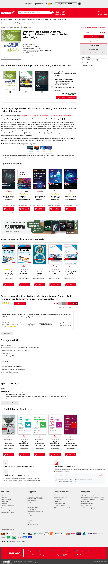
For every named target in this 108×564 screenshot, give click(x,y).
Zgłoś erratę (4, 361)
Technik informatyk (19, 369)
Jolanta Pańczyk (9, 278)
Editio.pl (55, 551)
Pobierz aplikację (8, 23)
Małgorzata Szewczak (38, 278)
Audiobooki (31, 19)
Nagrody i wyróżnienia (60, 505)
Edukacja (37, 46)
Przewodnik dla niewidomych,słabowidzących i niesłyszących (35, 497)
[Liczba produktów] (101, 37)
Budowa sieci (18, 366)
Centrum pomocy (31, 495)
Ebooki (16, 19)
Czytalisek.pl (56, 555)
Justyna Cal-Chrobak (69, 278)
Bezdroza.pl (80, 551)
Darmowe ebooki (63, 19)
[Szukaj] (51, 12)
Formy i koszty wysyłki (33, 507)
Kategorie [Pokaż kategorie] (4, 19)
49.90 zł (56, 284)
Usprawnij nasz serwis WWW (35, 511)
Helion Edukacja (36, 48)
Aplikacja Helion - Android (7, 512)
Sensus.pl (43, 551)
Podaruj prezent (28, 23)
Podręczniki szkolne (7, 369)
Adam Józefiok (57, 90)
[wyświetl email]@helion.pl (33, 563)
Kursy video (23, 19)
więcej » (75, 481)
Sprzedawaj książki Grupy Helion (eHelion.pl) (92, 497)
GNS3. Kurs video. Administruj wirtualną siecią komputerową (71, 198)
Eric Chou (39, 203)
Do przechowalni (93, 49)
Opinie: (48, 50)
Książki (10, 19)
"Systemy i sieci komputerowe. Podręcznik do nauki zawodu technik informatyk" (47, 115)
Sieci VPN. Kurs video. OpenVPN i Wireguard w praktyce (55, 198)
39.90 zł (41, 284)
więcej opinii (7, 333)
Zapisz (101, 475)
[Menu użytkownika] (99, 13)
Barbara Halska (57, 84)
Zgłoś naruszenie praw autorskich (62, 508)
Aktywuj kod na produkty (7, 505)
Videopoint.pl (31, 555)
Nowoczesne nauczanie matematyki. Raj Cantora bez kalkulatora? (8, 445)
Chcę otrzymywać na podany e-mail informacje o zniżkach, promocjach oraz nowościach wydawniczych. (73, 480)
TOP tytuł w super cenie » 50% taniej (92, 27)
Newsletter (30, 515)
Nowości (45, 19)
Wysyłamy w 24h (93, 41)
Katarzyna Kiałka (29, 278)
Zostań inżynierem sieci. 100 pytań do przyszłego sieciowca (8, 198)
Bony (18, 23)
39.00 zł (72, 455)
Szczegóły (87, 63)
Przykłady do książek (59, 503)
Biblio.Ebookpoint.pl (82, 555)
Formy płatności (31, 509)
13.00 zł (10, 284)
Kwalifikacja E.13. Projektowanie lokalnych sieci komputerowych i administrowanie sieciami (63, 81)
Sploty (66, 555)
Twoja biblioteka (5, 501)
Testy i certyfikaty (5, 510)
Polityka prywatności (32, 503)
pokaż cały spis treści (10, 403)
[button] (77, 178)
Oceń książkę (57, 499)
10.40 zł (25, 284)
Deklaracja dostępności (33, 505)
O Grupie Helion (58, 495)
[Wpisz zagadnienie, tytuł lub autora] (33, 12)
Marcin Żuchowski (8, 448)
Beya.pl (42, 555)
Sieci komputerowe (6, 366)
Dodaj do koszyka (92, 37)
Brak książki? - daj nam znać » (16, 475)
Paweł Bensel (30, 44)
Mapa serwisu (31, 518)
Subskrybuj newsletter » (64, 466)
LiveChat (29, 520)
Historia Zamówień (6, 499)
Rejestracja (4, 497)
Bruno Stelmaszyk (55, 203)
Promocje (39, 19)
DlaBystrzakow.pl (69, 551)
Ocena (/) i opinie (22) (90, 60)
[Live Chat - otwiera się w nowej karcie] (63, 13)
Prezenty (3, 508)
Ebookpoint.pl (93, 551)
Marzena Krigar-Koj (60, 278)
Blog (28, 513)
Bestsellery (53, 19)
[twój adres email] (75, 475)
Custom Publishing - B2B (87, 503)
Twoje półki (4, 503)
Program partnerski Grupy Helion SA (90, 495)
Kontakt (29, 522)
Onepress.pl (31, 551)
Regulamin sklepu (32, 500)
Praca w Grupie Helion (86, 505)
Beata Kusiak (52, 278)
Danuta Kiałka (21, 278)
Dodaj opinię (20, 303)
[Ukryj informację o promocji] (80, 4)
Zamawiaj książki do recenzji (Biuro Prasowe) (92, 499)
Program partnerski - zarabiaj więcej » (19, 466)
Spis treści (87, 65)
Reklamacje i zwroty (32, 524)
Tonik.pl (105, 561)
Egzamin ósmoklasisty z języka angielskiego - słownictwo (40, 275)
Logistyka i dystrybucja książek (89, 508)
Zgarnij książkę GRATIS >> (66, 4)
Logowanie (4, 495)
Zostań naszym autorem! (60, 497)
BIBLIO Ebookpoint (86, 501)
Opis (86, 57)
